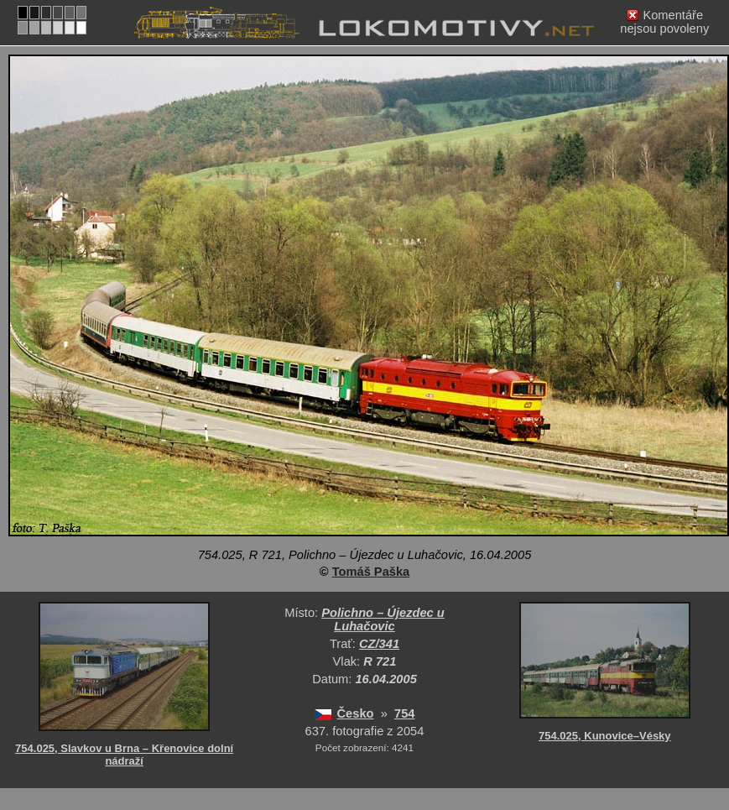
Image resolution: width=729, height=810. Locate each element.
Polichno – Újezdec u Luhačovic (383, 619)
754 (404, 713)
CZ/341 (379, 644)
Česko (355, 713)
